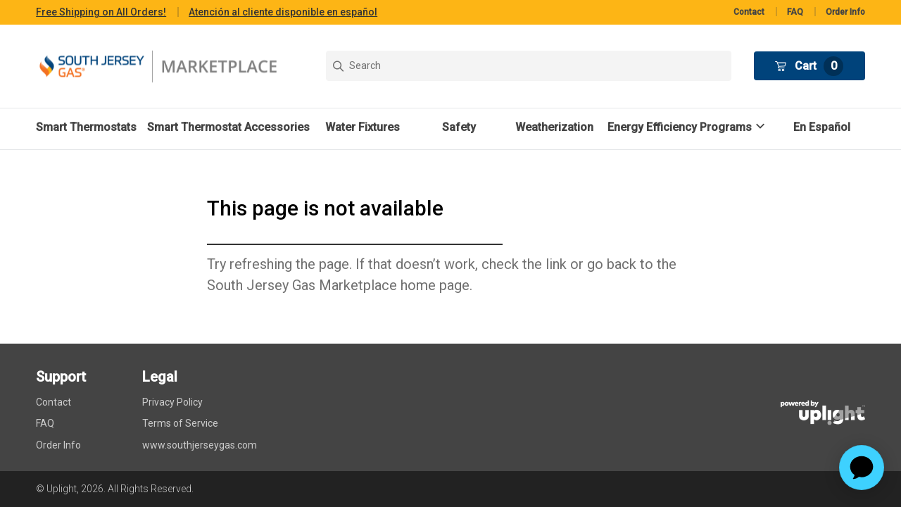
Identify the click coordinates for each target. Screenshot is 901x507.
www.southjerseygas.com (199, 445)
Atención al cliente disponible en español (283, 12)
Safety (459, 127)
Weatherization (554, 127)
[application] (861, 467)
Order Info (845, 12)
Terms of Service (180, 423)
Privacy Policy (172, 402)
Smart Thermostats (86, 127)
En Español (821, 127)
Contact (748, 12)
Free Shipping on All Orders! (101, 12)
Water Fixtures (362, 127)
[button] (688, 127)
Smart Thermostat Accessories (228, 127)
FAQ (795, 12)
